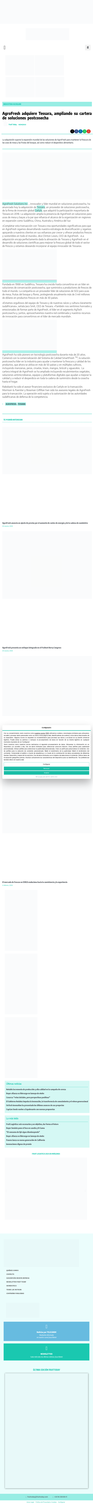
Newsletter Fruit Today (16, 1282)
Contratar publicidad (15, 1293)
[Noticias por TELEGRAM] (46, 1326)
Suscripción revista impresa (17, 1278)
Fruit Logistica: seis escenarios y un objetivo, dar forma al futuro (32, 1124)
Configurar (46, 764)
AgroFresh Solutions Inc (15, 203)
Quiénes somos (12, 1270)
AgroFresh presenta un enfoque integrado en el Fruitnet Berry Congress (31, 647)
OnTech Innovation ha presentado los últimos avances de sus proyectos (35, 1105)
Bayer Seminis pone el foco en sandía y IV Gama (25, 1128)
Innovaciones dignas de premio (18, 1144)
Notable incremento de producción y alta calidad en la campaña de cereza (36, 1089)
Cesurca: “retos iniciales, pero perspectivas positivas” (28, 1097)
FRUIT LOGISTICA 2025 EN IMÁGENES (46, 1154)
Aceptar (46, 773)
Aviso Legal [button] (30, 1502)
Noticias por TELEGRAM (46, 1332)
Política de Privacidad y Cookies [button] (46, 1502)
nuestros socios (40, 733)
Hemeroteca (11, 1286)
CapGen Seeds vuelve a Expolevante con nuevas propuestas (30, 1109)
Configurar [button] (61, 1502)
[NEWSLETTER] (46, 1348)
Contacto (10, 1274)
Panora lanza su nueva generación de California (25, 1140)
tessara (21, 404)
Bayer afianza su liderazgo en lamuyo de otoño (25, 1093)
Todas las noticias (14, 1290)
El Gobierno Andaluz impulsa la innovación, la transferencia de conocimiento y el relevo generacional (47, 1101)
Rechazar (46, 769)
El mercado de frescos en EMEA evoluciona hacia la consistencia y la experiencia (34, 882)
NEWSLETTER (46, 1354)
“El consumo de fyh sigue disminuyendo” (23, 1132)
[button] (4, 47)
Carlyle (38, 210)
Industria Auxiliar (12, 104)
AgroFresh (11, 404)
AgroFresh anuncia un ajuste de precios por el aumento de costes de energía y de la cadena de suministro (45, 523)
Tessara (41, 207)
